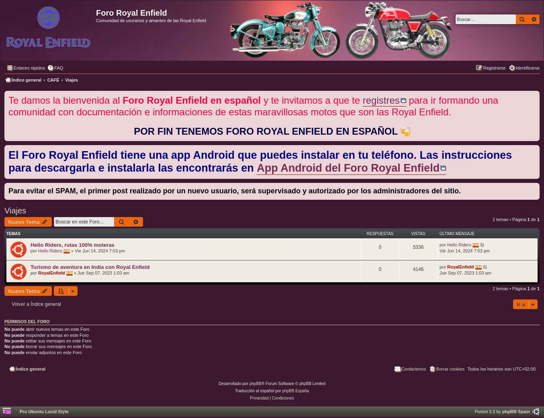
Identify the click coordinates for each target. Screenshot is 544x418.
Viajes (15, 210)
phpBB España (295, 391)
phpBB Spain (516, 411)
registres (381, 100)
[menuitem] (55, 68)
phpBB (256, 383)
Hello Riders (50, 250)
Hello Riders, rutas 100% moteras (73, 245)
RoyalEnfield (51, 272)
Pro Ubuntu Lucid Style (44, 411)
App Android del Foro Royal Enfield (348, 168)
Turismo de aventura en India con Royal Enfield (90, 267)
